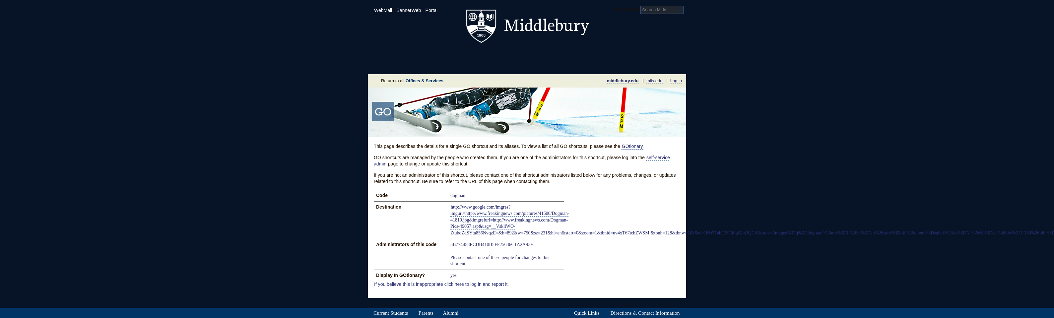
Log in (676, 80)
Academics (443, 54)
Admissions (391, 54)
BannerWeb (409, 10)
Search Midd (626, 9)
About (400, 64)
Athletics (543, 54)
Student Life (494, 54)
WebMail (383, 10)
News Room (535, 64)
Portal (432, 10)
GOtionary (632, 146)
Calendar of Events (590, 64)
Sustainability (458, 64)
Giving (498, 64)
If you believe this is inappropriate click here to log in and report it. (441, 283)
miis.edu (654, 80)
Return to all (412, 80)
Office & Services (654, 64)
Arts (581, 54)
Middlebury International (643, 54)
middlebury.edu (623, 80)
